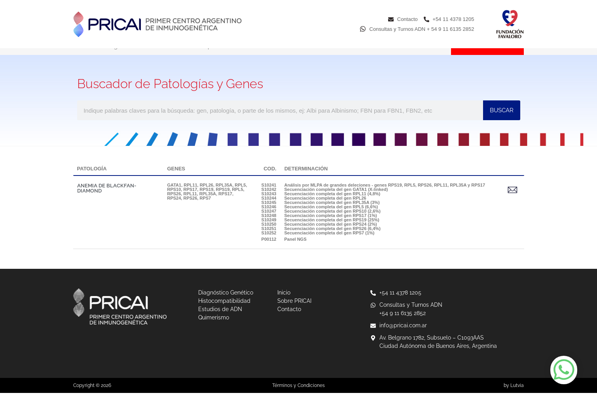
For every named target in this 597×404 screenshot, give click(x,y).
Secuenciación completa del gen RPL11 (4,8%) (332, 204)
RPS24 (174, 209)
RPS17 (190, 200)
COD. (270, 180)
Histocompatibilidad (208, 57)
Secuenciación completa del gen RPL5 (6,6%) (331, 217)
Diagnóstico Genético (134, 57)
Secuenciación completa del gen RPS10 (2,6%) (332, 222)
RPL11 (190, 196)
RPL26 (206, 196)
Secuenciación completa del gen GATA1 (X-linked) (336, 200)
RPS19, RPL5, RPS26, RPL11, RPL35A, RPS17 (205, 202)
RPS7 (205, 209)
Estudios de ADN (276, 57)
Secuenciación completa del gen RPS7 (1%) (329, 244)
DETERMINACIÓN (306, 180)
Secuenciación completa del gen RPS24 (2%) (330, 235)
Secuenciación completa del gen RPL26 (325, 209)
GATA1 (174, 196)
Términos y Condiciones (298, 396)
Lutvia (517, 396)
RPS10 (174, 200)
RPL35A (224, 196)
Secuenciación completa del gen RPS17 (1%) (330, 226)
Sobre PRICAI (386, 57)
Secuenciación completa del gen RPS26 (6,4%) (332, 239)
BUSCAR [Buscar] (502, 121)
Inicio (80, 57)
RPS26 (190, 209)
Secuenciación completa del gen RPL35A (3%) (332, 213)
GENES (176, 180)
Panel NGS (295, 250)
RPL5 (240, 196)
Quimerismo (334, 57)
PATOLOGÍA (92, 180)
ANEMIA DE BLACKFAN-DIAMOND (106, 199)
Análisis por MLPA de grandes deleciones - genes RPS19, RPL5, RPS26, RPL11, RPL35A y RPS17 (384, 196)
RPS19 (206, 200)
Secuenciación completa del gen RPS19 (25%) (331, 230)
